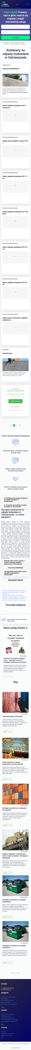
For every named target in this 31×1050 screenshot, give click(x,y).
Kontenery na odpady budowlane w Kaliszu (13, 595)
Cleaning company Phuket (8, 997)
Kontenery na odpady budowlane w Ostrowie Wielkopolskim (13, 593)
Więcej (7, 731)
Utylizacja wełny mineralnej (12, 716)
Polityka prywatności (6, 1035)
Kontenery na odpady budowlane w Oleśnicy (13, 598)
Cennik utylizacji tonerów (8, 1018)
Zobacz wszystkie (15, 973)
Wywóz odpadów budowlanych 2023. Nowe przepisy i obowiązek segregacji (15, 856)
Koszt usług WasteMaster (15, 568)
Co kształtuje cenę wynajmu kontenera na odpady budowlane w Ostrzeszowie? (15, 499)
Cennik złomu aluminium (7, 1014)
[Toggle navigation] (27, 4)
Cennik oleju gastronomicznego (9, 1019)
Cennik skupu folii (6, 1016)
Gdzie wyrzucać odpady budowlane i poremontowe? (12, 763)
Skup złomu (4, 999)
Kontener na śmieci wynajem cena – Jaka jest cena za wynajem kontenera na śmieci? (15, 660)
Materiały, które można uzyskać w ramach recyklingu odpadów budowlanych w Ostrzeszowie (14, 562)
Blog (2, 1037)
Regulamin (4, 1032)
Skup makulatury (5, 1002)
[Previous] (11, 425)
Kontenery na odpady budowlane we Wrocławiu (14, 590)
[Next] (20, 425)
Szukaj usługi (15, 37)
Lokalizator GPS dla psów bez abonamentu (12, 1043)
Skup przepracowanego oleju (9, 1004)
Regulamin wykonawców (8, 1033)
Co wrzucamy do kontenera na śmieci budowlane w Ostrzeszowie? (15, 505)
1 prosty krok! (15, 408)
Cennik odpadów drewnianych (9, 1021)
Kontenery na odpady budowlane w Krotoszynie (14, 600)
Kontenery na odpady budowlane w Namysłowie (14, 597)
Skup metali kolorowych (7, 1000)
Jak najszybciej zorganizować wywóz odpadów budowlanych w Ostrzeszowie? (15, 573)
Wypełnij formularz (15, 401)
